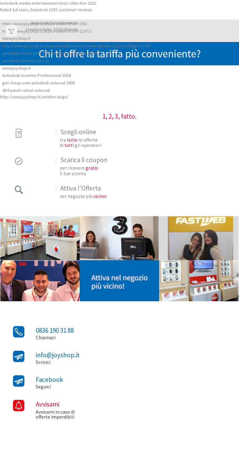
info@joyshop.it (58, 355)
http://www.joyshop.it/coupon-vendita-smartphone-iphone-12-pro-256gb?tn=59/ (76, 46)
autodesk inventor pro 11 (25, 60)
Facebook (49, 379)
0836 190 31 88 (55, 330)
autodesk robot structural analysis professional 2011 (51, 53)
